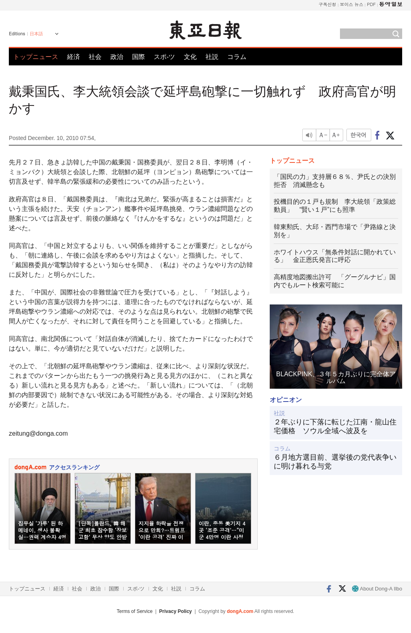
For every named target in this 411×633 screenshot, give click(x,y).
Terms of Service (135, 611)
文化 (190, 56)
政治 (116, 56)
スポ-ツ (164, 56)
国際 (138, 56)
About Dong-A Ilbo (377, 589)
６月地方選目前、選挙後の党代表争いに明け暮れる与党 (335, 461)
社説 (212, 56)
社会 (95, 56)
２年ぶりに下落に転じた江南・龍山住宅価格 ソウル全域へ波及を (335, 426)
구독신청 (327, 4)
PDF (371, 4)
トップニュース (35, 56)
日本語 (36, 33)
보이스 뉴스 (352, 4)
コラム (236, 56)
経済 (73, 56)
